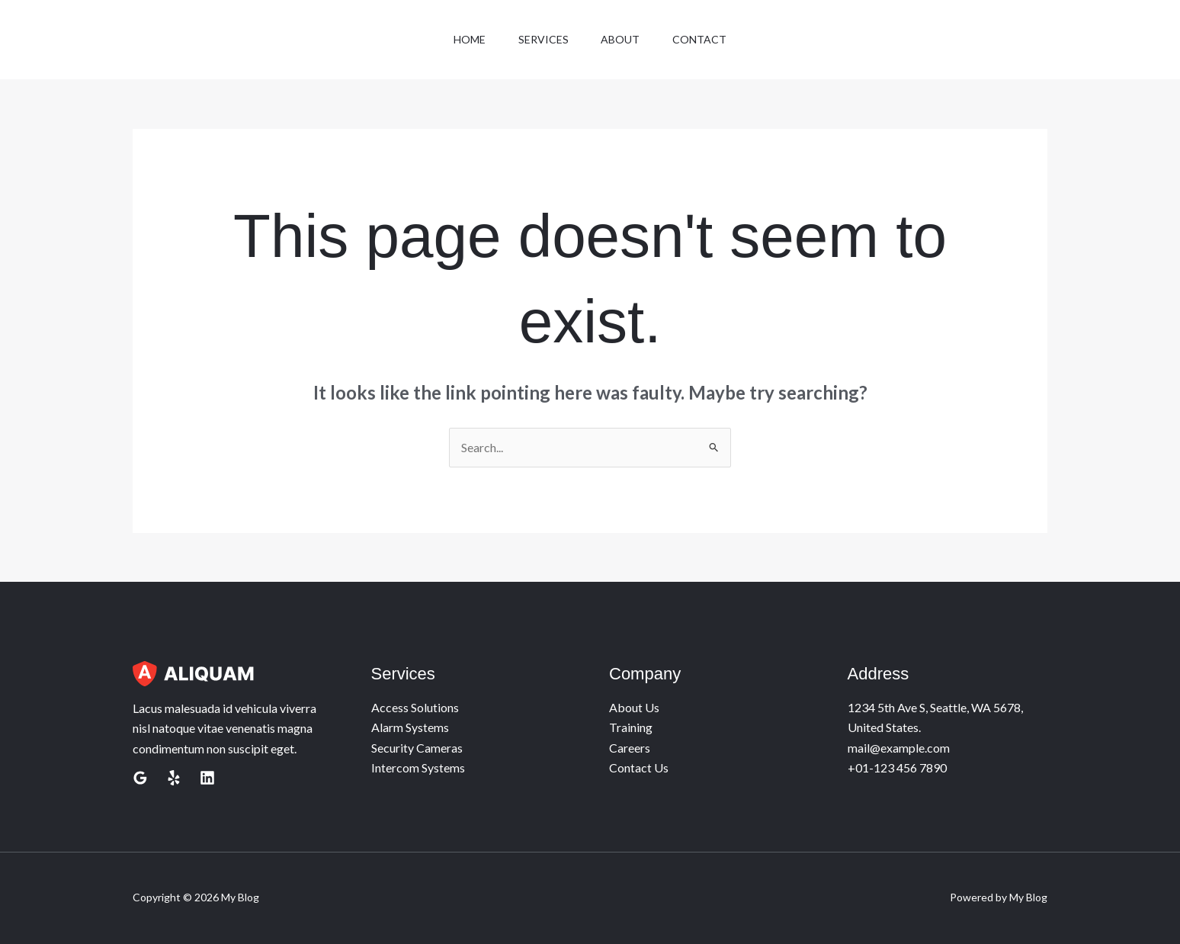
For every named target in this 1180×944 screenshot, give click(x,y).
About (622, 39)
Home (463, 39)
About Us (634, 707)
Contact (705, 39)
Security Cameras (417, 747)
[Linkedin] (207, 777)
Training (631, 727)
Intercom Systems (418, 767)
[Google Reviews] (140, 777)
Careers (629, 747)
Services (541, 39)
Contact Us (639, 767)
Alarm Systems (410, 727)
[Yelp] (173, 777)
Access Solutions (415, 707)
